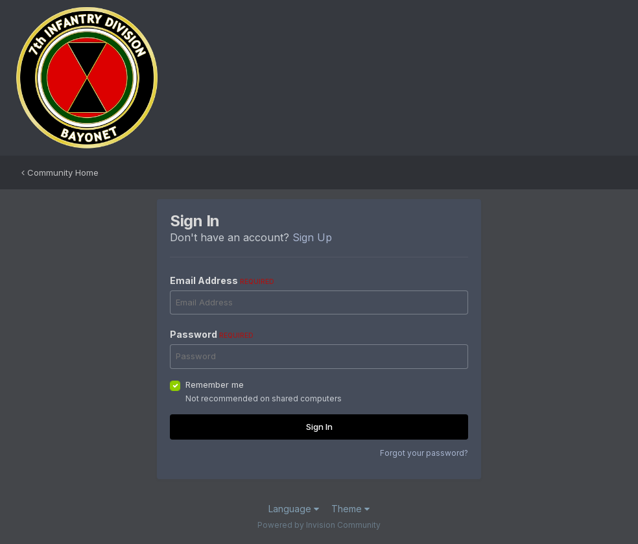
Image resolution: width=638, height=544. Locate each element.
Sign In (319, 426)
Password (212, 334)
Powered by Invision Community (319, 525)
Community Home (60, 172)
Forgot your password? (424, 453)
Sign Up (312, 237)
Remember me (214, 384)
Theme (350, 508)
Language (293, 508)
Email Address (222, 280)
